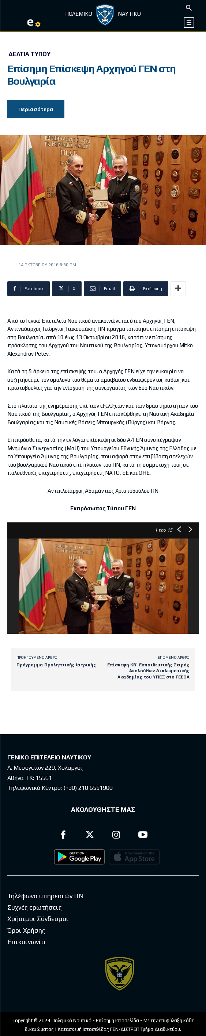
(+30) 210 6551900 (88, 787)
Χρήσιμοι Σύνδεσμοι (38, 931)
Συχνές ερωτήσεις (34, 920)
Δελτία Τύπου (29, 54)
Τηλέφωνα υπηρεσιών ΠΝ (45, 908)
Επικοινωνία (26, 954)
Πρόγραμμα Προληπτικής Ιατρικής (56, 664)
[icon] (189, 22)
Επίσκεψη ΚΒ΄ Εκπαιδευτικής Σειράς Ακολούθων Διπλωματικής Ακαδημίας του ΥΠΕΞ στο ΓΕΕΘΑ (148, 671)
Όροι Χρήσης (26, 943)
